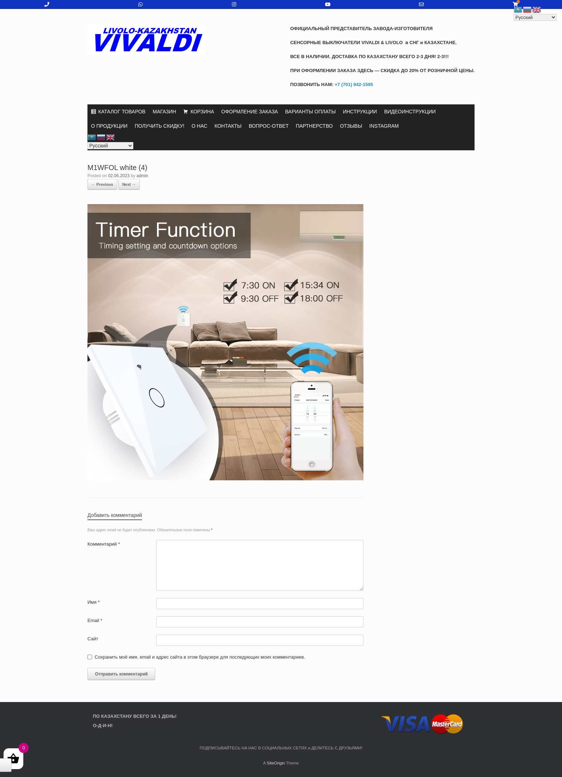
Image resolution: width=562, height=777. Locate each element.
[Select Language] (110, 145)
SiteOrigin (276, 763)
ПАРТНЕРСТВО (314, 126)
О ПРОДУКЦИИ (109, 126)
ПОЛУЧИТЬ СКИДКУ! (160, 126)
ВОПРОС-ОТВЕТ (269, 126)
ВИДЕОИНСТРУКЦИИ (410, 111)
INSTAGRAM (384, 126)
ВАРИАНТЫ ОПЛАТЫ (310, 111)
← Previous (102, 184)
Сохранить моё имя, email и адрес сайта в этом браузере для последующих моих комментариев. (200, 657)
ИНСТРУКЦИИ (360, 111)
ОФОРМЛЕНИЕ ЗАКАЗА (249, 111)
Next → (129, 184)
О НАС (199, 126)
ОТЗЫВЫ (351, 126)
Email (94, 620)
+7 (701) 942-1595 (353, 84)
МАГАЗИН (164, 111)
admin (142, 175)
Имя (93, 602)
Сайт (92, 638)
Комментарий (103, 544)
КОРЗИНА (202, 111)
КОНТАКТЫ (228, 126)
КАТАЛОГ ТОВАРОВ (122, 111)
